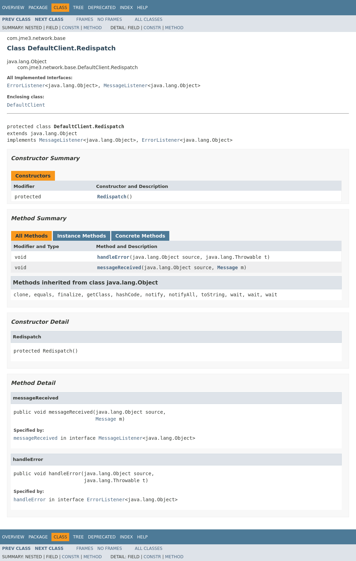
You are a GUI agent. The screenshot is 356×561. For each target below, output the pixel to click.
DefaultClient (26, 105)
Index (126, 7)
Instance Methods (81, 236)
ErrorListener (26, 85)
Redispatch (112, 196)
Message (227, 267)
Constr (70, 27)
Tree (78, 7)
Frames (85, 19)
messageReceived (119, 267)
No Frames (109, 19)
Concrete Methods (140, 236)
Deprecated (102, 7)
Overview (13, 7)
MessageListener (125, 85)
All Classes (148, 19)
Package (38, 7)
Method (92, 27)
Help (142, 7)
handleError (113, 257)
